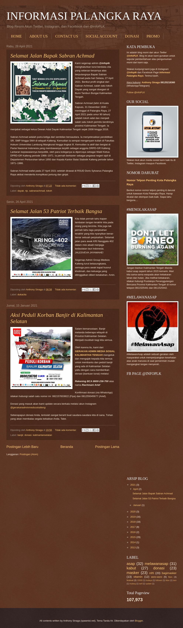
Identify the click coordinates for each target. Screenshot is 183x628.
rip (26, 190)
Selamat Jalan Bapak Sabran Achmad (52, 56)
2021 (133, 484)
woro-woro (156, 576)
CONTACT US (66, 36)
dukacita (22, 294)
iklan (168, 580)
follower (159, 580)
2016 (133, 532)
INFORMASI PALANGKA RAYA (84, 16)
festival (130, 580)
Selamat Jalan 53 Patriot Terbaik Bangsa (56, 211)
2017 (133, 527)
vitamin (138, 576)
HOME (16, 36)
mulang (132, 584)
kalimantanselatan (42, 435)
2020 (133, 511)
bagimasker (169, 573)
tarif (140, 584)
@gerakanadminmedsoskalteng (27, 407)
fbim (170, 577)
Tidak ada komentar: (66, 185)
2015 (133, 537)
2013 (133, 547)
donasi (28, 435)
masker (133, 572)
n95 (151, 573)
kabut (131, 568)
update (149, 584)
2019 (133, 516)
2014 (133, 542)
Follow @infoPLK (136, 92)
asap (131, 563)
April (135, 489)
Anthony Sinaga (151, 82)
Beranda (66, 447)
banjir (20, 435)
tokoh (49, 190)
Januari (137, 505)
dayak (21, 190)
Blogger (139, 620)
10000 (140, 580)
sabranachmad (37, 190)
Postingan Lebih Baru (22, 447)
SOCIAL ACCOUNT (101, 36)
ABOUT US (38, 36)
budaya (149, 580)
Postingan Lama (107, 447)
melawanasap (156, 563)
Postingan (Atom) (29, 454)
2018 (133, 521)
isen (175, 580)
